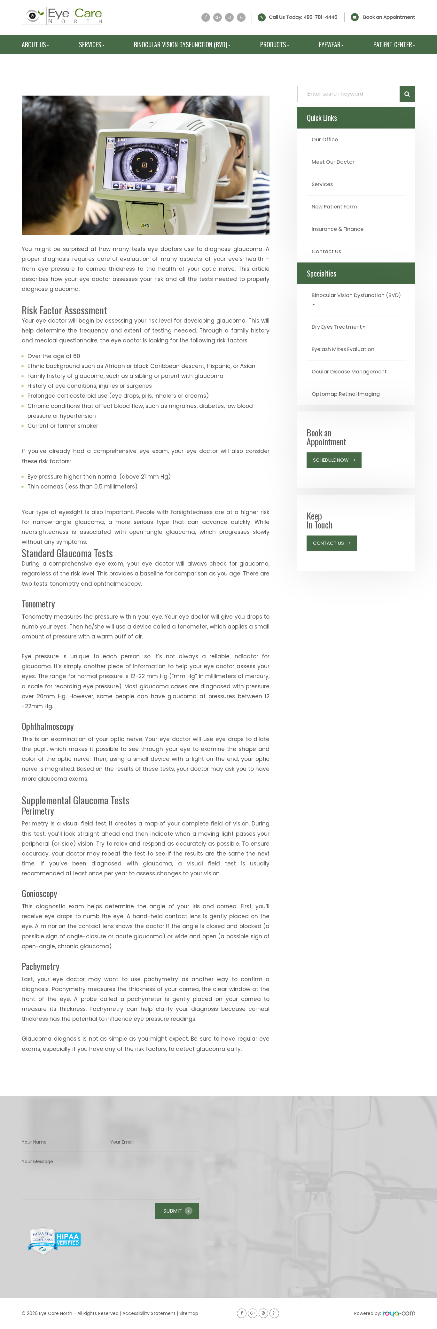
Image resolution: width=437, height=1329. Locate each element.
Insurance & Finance (340, 227)
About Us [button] (35, 44)
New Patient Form (337, 205)
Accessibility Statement (149, 1313)
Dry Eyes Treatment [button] (341, 324)
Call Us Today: (303, 17)
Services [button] (92, 44)
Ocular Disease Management (353, 368)
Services (324, 183)
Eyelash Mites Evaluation (346, 346)
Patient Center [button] (394, 44)
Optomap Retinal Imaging (348, 390)
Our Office (326, 139)
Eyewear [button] (331, 44)
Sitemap (188, 1313)
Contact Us (328, 250)
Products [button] (274, 44)
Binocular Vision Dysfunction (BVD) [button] (182, 44)
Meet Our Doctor (335, 161)
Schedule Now (331, 456)
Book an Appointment (389, 17)
